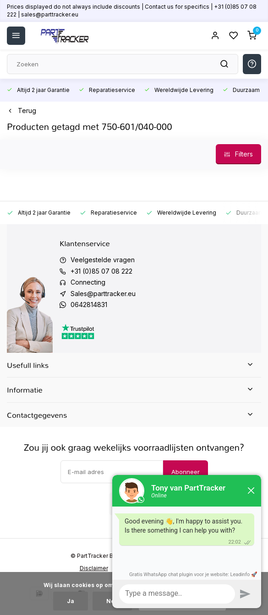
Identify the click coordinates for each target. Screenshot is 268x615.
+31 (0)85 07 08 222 (101, 271)
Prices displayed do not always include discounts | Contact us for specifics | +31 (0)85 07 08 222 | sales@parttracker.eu (132, 10)
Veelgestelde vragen (103, 260)
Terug (21, 110)
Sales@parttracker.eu (103, 293)
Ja (70, 601)
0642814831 (89, 304)
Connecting (88, 282)
